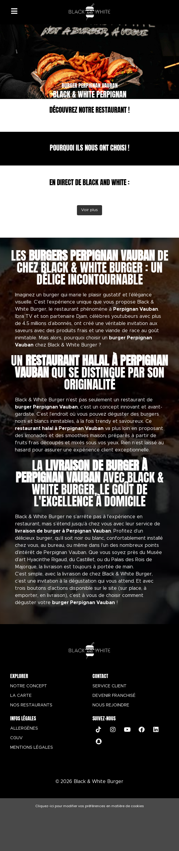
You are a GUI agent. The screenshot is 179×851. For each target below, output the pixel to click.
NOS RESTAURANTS (31, 705)
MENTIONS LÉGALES (31, 747)
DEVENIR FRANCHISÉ (114, 696)
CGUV (16, 738)
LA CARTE (21, 696)
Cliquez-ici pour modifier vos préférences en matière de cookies (89, 806)
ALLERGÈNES (24, 728)
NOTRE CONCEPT (28, 686)
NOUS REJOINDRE (110, 705)
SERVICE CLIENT (109, 686)
